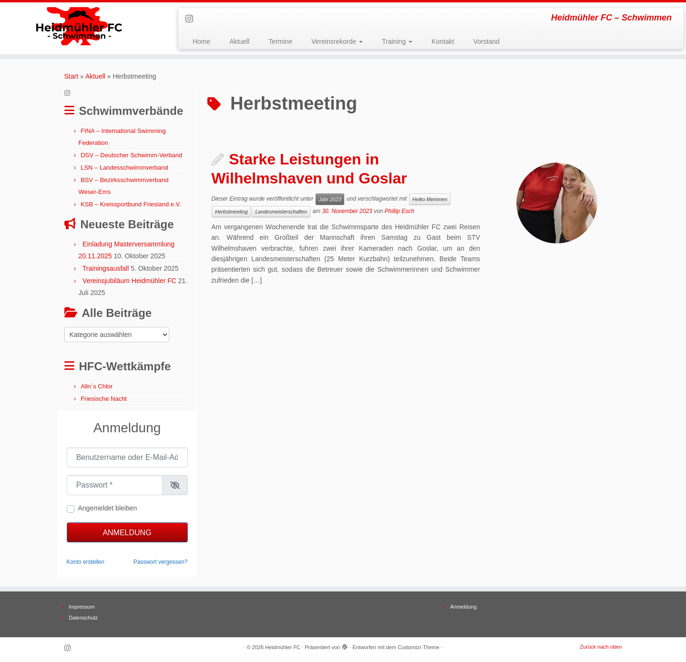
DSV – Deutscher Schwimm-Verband (131, 155)
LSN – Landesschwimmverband (124, 167)
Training (397, 41)
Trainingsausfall (105, 268)
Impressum (81, 607)
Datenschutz (83, 618)
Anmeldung (126, 533)
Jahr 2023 (330, 199)
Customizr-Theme (418, 647)
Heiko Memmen (430, 199)
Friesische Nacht (104, 398)
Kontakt (442, 41)
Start (71, 76)
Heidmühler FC (282, 647)
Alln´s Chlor (97, 386)
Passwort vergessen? (160, 562)
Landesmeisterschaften (281, 211)
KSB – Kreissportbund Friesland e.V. (131, 204)
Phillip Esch (399, 211)
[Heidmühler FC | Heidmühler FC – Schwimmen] (79, 26)
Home (201, 41)
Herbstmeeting (231, 211)
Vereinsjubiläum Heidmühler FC (129, 281)
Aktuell (239, 41)
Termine (280, 41)
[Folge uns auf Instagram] (192, 19)
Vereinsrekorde (337, 41)
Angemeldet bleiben (107, 508)
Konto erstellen (85, 562)
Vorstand (486, 41)
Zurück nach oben (601, 647)
